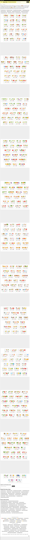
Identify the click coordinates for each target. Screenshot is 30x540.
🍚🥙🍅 (25, 229)
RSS (27, 534)
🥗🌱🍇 (26, 401)
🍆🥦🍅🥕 (22, 150)
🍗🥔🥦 (6, 224)
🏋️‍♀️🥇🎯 (24, 364)
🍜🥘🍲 (17, 34)
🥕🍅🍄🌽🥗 (18, 396)
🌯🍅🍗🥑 (14, 80)
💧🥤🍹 (13, 373)
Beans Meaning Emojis (18, 493)
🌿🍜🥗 (24, 24)
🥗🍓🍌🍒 (5, 410)
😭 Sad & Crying (14, 518)
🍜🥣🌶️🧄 (24, 34)
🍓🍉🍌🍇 (19, 192)
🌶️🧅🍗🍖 (5, 113)
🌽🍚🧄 (18, 20)
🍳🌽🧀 (24, 308)
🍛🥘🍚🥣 (4, 233)
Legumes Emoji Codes (25, 493)
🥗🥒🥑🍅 (4, 415)
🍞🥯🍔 (18, 247)
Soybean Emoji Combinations (24, 11)
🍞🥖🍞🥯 (25, 243)
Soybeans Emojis (9, 11)
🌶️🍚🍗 (25, 103)
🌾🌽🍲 (5, 141)
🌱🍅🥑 (12, 15)
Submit (13, 486)
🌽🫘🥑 (24, 20)
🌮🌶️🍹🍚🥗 (8, 71)
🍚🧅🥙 (17, 29)
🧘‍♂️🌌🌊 (18, 475)
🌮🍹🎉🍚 (15, 75)
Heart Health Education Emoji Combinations (6, 502)
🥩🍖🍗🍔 (6, 456)
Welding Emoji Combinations (7, 528)
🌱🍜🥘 (26, 99)
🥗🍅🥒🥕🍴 (6, 405)
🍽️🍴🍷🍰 (12, 354)
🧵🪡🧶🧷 (11, 480)
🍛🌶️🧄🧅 (24, 29)
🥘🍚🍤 (19, 415)
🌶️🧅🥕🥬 (13, 113)
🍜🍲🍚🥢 (25, 233)
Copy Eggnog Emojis (19, 532)
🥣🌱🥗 (26, 62)
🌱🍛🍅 (18, 15)
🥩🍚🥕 (13, 456)
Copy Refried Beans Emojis (25, 10)
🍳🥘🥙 (26, 317)
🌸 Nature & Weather (11, 519)
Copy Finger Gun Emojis (23, 506)
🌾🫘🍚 (18, 24)
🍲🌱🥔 (6, 38)
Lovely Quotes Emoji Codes (12, 503)
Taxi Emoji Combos (21, 502)
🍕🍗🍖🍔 (16, 196)
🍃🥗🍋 (12, 145)
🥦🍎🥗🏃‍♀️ (25, 443)
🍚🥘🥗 (5, 29)
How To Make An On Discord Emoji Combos (6, 507)
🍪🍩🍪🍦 (17, 275)
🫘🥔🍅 (18, 66)
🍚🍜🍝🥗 (6, 229)
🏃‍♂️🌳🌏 (12, 364)
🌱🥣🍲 (6, 20)
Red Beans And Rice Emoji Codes (16, 11)
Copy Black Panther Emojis (15, 528)
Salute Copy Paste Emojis (16, 507)
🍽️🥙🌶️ (18, 38)
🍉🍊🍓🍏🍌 (22, 159)
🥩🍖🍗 (24, 452)
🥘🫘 (15, 62)
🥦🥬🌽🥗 (6, 452)
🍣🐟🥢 (4, 275)
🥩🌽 (18, 452)
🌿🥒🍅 (25, 141)
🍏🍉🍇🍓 (22, 164)
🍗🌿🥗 (13, 201)
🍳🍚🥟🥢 (7, 312)
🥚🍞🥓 (9, 438)
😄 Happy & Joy (9, 518)
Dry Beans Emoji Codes (9, 10)
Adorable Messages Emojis (4, 503)
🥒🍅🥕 (4, 391)
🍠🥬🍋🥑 (6, 271)
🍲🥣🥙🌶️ (25, 289)
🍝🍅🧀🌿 (4, 243)
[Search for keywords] (21, 2)
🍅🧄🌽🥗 (15, 150)
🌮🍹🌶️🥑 (16, 71)
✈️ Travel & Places (17, 519)
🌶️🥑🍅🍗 (7, 108)
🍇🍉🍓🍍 (15, 154)
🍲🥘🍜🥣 (18, 289)
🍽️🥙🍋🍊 (25, 359)
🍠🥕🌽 (12, 266)
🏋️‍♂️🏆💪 (4, 368)
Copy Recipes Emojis (11, 494)
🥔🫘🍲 (12, 57)
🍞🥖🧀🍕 (5, 247)
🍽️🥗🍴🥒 (18, 359)
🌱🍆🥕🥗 (19, 99)
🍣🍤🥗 (19, 271)
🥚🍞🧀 (15, 438)
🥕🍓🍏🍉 (12, 401)
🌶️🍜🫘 (12, 20)
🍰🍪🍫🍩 (25, 275)
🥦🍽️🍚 (23, 447)
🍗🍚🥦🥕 (10, 206)
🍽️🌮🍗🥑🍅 (22, 326)
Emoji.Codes (5, 534)
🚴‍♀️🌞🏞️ (19, 373)
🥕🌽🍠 (11, 396)
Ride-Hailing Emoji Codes (4, 510)
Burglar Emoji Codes (10, 524)
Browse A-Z (9, 534)
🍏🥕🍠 (26, 187)
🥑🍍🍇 (25, 373)
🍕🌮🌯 (25, 192)
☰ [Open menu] (1, 2)
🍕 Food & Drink (6, 519)
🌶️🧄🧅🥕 (22, 108)
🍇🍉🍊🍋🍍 (6, 154)
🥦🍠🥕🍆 (16, 447)
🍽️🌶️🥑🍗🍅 (21, 350)
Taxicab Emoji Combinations (11, 510)
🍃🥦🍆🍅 (19, 145)
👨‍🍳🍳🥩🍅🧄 (24, 368)
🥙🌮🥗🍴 (16, 433)
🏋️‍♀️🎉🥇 (18, 364)
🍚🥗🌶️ (19, 229)
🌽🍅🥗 (19, 113)
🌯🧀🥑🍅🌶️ (22, 80)
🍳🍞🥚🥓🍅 (15, 312)
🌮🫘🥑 (6, 15)
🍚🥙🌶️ (11, 29)
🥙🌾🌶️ (20, 62)
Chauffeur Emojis (3, 511)
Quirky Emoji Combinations (17, 524)
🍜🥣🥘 (18, 238)
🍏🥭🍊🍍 (11, 192)
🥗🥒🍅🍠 (25, 410)
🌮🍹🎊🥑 (22, 75)
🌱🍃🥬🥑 (12, 99)
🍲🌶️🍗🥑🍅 (5, 285)
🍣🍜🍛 (13, 271)
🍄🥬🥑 (25, 145)
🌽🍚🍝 (25, 113)
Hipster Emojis (17, 531)
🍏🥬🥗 (4, 192)
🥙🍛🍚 (3, 438)
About (23, 534)
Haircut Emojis (18, 527)
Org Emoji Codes (8, 511)
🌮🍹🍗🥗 (7, 75)
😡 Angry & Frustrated (20, 518)
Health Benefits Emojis (24, 494)
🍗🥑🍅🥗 (25, 206)
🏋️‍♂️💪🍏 (10, 368)
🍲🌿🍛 (12, 38)
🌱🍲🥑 (24, 15)
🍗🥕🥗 (12, 224)
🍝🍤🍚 (19, 243)
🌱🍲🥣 (5, 103)
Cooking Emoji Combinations (4, 494)
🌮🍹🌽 (23, 71)
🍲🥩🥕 (6, 308)
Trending (18, 534)
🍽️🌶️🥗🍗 (4, 354)
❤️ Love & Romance (4, 518)
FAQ (13, 534)
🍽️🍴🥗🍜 (19, 354)
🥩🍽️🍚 (25, 456)
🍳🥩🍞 (22, 322)
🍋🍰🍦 (15, 164)
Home (1, 4)
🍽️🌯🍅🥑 (23, 331)
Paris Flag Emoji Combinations (15, 511)
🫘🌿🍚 (12, 66)
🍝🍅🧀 (24, 238)
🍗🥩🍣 (18, 224)
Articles (15, 534)
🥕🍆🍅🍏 (4, 401)
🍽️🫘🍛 (6, 57)
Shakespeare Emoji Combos (22, 528)
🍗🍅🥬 (25, 201)
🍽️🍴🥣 (26, 354)
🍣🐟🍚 (25, 271)
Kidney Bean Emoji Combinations (17, 10)
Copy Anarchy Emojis (6, 527)
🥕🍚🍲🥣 (19, 401)
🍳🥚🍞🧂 (8, 322)
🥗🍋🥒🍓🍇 (15, 405)
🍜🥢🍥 (12, 238)
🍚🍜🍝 (24, 224)
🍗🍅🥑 (19, 201)
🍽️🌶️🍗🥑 (13, 350)
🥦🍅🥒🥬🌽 (11, 443)
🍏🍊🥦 (23, 182)
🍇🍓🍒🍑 (14, 159)
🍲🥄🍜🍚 (4, 289)
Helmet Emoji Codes (23, 527)
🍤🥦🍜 (10, 275)
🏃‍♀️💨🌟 (6, 364)
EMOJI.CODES (2, 0)
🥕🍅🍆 (26, 396)
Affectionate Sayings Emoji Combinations (14, 506)
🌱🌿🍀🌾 (4, 99)
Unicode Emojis (5, 524)
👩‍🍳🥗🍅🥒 (6, 373)
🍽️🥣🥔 (24, 38)
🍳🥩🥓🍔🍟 (7, 326)
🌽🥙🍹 (5, 122)
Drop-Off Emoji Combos (24, 510)
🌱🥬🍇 (19, 103)
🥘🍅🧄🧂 (12, 415)
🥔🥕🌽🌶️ (17, 391)
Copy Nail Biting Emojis (24, 524)
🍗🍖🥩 (4, 206)
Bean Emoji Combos (3, 11)
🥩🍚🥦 (19, 456)
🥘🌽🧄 (3, 62)
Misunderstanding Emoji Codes (24, 507)
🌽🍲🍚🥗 (10, 117)
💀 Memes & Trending (12, 522)
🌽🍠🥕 (4, 117)
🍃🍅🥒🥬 (5, 145)
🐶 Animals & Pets (26, 518)
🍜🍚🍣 (11, 233)
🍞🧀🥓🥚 (5, 266)
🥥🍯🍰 (4, 443)
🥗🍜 (18, 410)
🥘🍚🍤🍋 (25, 415)
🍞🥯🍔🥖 (25, 247)
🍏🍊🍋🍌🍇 (8, 182)
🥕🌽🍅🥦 (4, 396)
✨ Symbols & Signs (18, 522)
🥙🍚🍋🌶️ (23, 433)
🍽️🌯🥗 (7, 350)
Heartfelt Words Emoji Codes (4, 506)
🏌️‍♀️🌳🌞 (16, 368)
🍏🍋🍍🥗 (4, 187)
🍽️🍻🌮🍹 (4, 359)
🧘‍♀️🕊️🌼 (12, 475)
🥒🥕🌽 (10, 391)
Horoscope (20, 534)
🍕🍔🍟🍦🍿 (8, 196)
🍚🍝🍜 (13, 229)
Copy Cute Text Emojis (15, 502)
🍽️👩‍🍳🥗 (11, 359)
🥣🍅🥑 (6, 66)
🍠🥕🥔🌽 (19, 266)
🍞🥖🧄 (12, 247)
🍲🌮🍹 (16, 280)
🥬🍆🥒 (6, 475)
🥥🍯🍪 (26, 438)
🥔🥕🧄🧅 (25, 391)
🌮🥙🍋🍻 (7, 80)
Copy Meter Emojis (18, 510)
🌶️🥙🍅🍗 (15, 108)
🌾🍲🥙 (12, 24)
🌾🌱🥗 (25, 122)
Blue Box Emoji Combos (11, 531)
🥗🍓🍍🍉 (12, 410)
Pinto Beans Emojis (3, 10)
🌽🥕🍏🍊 (25, 117)
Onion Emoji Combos (12, 527)
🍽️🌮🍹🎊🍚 (15, 331)
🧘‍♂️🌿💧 (24, 475)
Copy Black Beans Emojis (4, 493)
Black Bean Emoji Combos (11, 493)
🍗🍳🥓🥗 (18, 206)
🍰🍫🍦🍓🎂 (8, 280)
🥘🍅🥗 (9, 62)
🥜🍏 (21, 438)
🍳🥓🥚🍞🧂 (5, 317)
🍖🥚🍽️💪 (6, 201)
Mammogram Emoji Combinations (12, 532)
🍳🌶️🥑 (18, 308)
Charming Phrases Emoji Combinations (21, 503)
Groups (12, 534)
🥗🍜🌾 (18, 57)
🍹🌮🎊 (15, 326)
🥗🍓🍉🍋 (24, 405)
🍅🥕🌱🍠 (7, 150)
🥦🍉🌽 (19, 443)
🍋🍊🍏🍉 (8, 164)
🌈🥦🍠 (24, 66)
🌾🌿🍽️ (6, 24)
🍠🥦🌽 (25, 266)
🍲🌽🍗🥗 (13, 285)
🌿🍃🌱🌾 (12, 141)
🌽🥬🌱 (11, 122)
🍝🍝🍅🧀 (12, 243)
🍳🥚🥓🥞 (16, 322)
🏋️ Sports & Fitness (23, 519)
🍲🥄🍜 (26, 285)
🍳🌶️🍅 (12, 308)
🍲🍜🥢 (20, 285)
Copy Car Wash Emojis (4, 531)
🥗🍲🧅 (24, 57)
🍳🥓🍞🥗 (23, 312)
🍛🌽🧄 (5, 34)
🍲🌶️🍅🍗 (22, 280)
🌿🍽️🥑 (19, 141)
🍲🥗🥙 (11, 289)
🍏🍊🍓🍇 (16, 182)
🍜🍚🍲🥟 (18, 233)
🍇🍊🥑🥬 (7, 159)
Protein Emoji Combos (18, 494)
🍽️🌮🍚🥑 (7, 331)
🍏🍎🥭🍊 (19, 187)
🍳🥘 (20, 317)
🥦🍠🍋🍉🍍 (8, 447)
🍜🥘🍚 (6, 238)
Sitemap (26, 534)
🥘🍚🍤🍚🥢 (7, 433)
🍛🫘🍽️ (11, 34)
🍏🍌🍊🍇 (12, 187)
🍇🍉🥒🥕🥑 (23, 154)
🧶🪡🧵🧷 (19, 480)
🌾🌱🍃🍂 (18, 122)
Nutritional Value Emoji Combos (5, 497)
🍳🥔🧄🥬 (14, 317)
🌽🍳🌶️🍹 (18, 117)
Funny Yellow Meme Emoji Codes (24, 531)
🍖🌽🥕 (23, 196)
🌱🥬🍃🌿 (12, 103)
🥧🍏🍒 (13, 452)
